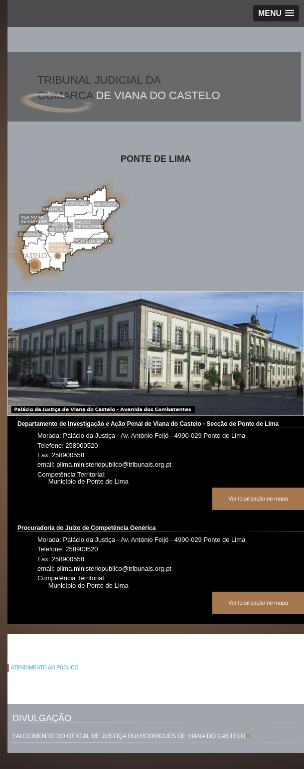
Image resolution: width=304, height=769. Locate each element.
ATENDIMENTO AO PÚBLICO (44, 667)
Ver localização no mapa (258, 499)
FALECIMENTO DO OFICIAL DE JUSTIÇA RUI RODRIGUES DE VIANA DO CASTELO (128, 736)
